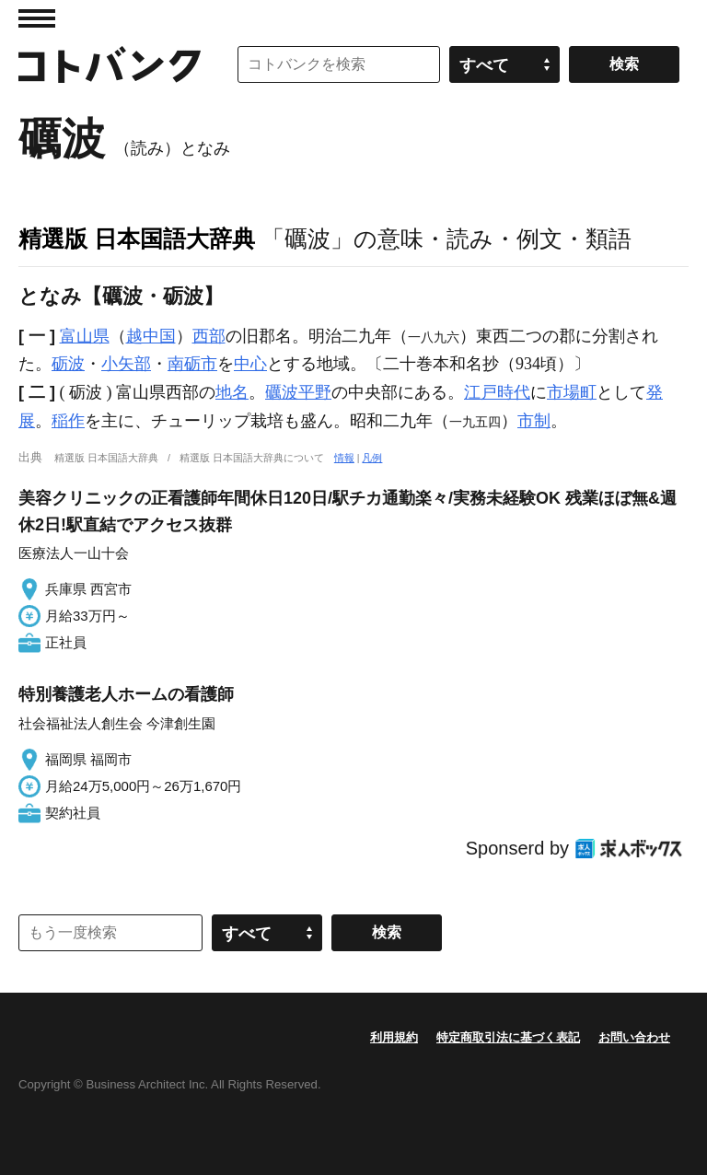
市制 (534, 421)
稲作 (68, 421)
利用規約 (394, 1037)
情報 (344, 457)
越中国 (151, 336)
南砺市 (192, 364)
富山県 (85, 336)
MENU (36, 18)
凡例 (372, 457)
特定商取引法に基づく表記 (508, 1037)
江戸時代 (497, 392)
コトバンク (109, 64)
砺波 (68, 364)
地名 (232, 392)
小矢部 (126, 364)
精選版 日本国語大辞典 (136, 238)
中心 (250, 364)
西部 (209, 336)
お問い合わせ (634, 1037)
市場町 (572, 392)
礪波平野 (298, 392)
